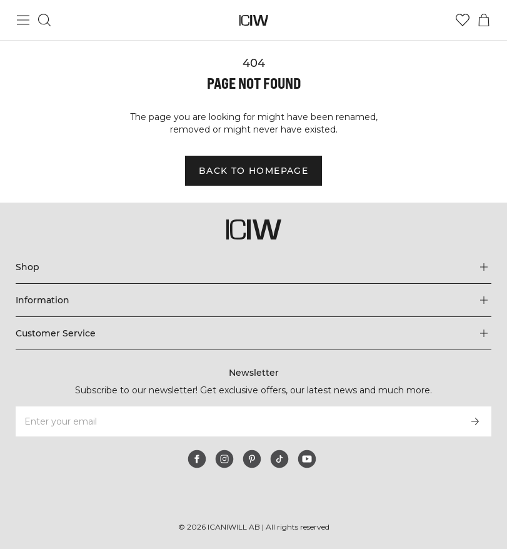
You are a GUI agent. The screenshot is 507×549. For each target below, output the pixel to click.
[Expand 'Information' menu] (253, 300)
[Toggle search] (44, 20)
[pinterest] (251, 458)
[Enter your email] (237, 421)
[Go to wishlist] (462, 20)
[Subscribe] (475, 421)
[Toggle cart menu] (483, 20)
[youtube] (306, 458)
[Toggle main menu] (23, 20)
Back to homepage (253, 170)
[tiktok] (279, 458)
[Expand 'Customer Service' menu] (253, 333)
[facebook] (196, 458)
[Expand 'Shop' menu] (253, 267)
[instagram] (224, 458)
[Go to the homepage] (253, 20)
